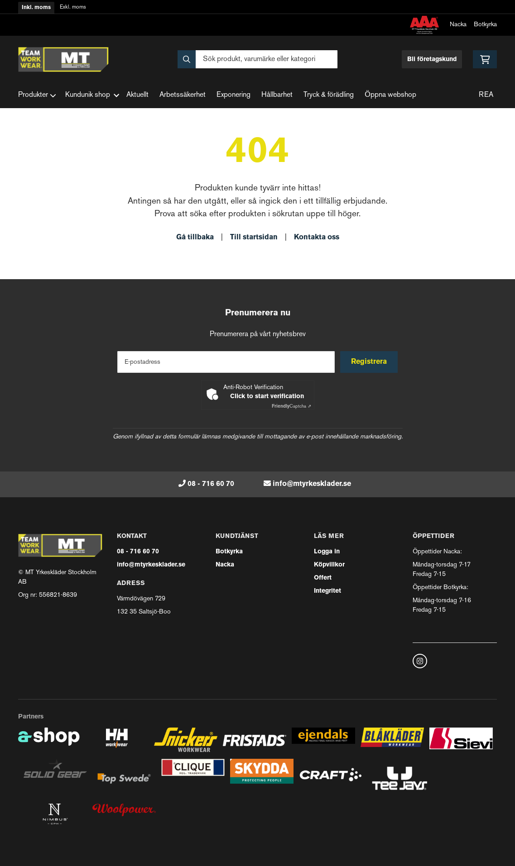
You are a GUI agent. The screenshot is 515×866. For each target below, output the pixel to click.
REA (486, 95)
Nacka (458, 25)
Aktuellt (137, 95)
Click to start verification (267, 397)
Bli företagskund (432, 59)
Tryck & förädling (328, 95)
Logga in (327, 552)
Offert (323, 578)
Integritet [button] (327, 591)
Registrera (370, 362)
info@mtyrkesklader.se (312, 484)
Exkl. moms (73, 7)
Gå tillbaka (195, 237)
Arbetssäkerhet (182, 95)
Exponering (233, 95)
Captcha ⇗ (291, 406)
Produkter (37, 95)
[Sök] (257, 59)
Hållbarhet (277, 95)
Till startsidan (254, 237)
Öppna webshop (390, 95)
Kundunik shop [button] (92, 95)
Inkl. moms (36, 7)
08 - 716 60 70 (211, 484)
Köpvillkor (329, 565)
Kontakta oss (316, 237)
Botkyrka (485, 25)
